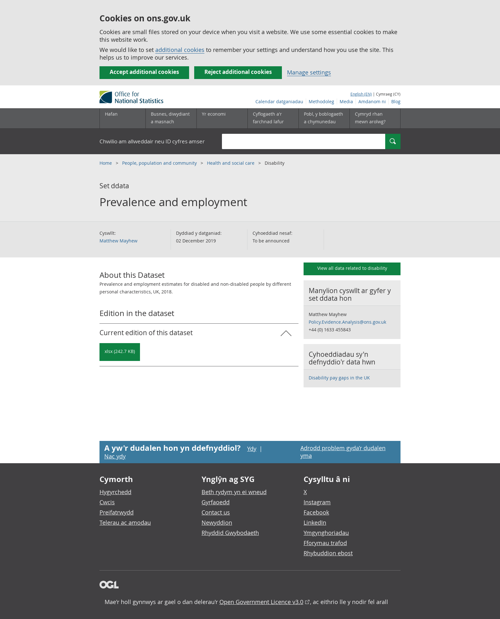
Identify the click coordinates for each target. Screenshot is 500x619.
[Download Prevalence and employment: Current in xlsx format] (119, 352)
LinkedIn (315, 522)
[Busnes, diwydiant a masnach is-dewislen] (170, 118)
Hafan (111, 114)
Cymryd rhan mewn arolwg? (370, 118)
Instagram (317, 502)
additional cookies (179, 50)
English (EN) (361, 94)
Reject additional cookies (238, 72)
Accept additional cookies (144, 72)
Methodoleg (321, 101)
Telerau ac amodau (125, 522)
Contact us (216, 512)
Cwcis (107, 502)
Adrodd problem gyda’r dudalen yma (343, 451)
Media (346, 101)
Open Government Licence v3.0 (261, 602)
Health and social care (231, 163)
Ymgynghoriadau (326, 532)
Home (106, 163)
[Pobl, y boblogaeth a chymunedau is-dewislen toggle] (323, 118)
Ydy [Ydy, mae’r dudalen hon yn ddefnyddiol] (251, 448)
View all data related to (352, 268)
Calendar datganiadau (279, 101)
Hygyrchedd (115, 492)
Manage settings (309, 72)
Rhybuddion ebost (328, 553)
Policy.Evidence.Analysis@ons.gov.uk (347, 322)
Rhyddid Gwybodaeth (230, 532)
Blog (396, 101)
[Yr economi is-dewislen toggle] (221, 118)
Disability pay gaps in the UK (339, 378)
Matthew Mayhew (118, 241)
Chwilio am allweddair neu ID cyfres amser (152, 141)
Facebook (316, 512)
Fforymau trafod (325, 543)
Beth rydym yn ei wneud (234, 492)
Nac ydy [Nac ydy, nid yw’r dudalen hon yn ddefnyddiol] (115, 456)
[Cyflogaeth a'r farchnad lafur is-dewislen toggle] (272, 118)
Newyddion (217, 522)
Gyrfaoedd (216, 502)
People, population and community (160, 163)
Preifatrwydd (116, 512)
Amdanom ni (372, 101)
